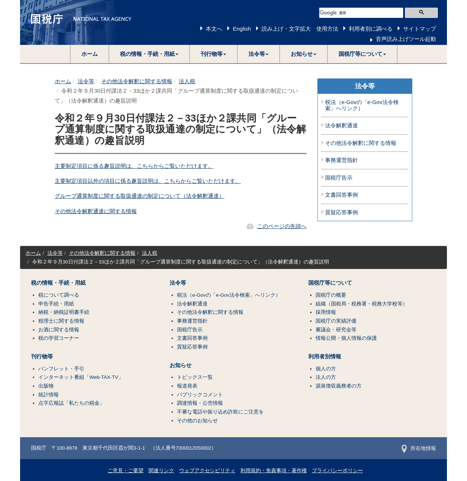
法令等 (86, 81)
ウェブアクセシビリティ (207, 470)
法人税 (187, 81)
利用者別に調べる (371, 29)
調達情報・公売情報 (200, 403)
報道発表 (187, 386)
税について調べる (58, 295)
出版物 (46, 386)
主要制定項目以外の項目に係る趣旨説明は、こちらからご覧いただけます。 (148, 181)
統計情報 (48, 394)
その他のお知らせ (197, 420)
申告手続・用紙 (56, 304)
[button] (149, 54)
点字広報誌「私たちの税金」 (71, 403)
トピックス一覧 (195, 377)
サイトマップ (419, 29)
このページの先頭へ (281, 226)
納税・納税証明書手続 (63, 312)
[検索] (361, 13)
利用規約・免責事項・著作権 (273, 470)
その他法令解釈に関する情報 (136, 81)
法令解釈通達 (341, 125)
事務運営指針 (341, 160)
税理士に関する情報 (61, 321)
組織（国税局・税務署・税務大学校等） (362, 304)
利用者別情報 (324, 356)
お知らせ (181, 365)
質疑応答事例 (341, 212)
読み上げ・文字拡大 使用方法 (300, 29)
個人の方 (326, 369)
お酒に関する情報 (58, 329)
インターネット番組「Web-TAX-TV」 (80, 377)
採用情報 (326, 312)
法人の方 (326, 377)
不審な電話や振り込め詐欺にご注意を (220, 412)
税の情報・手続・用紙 (58, 283)
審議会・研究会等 (336, 329)
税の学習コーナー (58, 338)
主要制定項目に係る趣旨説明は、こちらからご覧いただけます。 (134, 166)
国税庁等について (330, 283)
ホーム (89, 54)
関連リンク (161, 470)
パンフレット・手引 (61, 369)
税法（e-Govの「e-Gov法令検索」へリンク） (362, 105)
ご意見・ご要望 (125, 470)
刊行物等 (42, 356)
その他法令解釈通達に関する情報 (96, 211)
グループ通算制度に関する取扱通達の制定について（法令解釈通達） (139, 196)
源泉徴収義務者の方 (339, 386)
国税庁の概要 (331, 295)
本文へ (214, 29)
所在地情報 (418, 448)
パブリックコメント (200, 394)
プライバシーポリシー (337, 470)
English (242, 29)
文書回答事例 (341, 195)
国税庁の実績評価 (336, 321)
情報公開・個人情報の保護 (346, 338)
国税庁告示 (338, 178)
